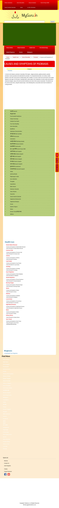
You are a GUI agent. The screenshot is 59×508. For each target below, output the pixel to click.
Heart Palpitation (10, 272)
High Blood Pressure (11, 304)
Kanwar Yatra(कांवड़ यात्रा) (16, 211)
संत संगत (4, 404)
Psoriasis (36, 57)
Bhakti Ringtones (10, 52)
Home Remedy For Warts (11, 313)
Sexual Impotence (10, 277)
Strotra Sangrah (7, 392)
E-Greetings (6, 432)
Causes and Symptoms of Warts (13, 311)
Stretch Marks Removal (11, 244)
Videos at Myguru (7, 383)
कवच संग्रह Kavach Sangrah (16, 164)
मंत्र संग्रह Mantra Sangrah (15, 161)
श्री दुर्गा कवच (13, 113)
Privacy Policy (6, 441)
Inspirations (13, 184)
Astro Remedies (13, 126)
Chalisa (5, 469)
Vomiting (8, 266)
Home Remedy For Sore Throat (13, 322)
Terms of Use (6, 444)
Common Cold (9, 250)
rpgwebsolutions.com (31, 504)
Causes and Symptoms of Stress (13, 290)
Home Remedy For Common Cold (13, 253)
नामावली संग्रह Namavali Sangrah (17, 169)
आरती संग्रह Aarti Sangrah (16, 151)
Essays (11, 204)
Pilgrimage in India (14, 176)
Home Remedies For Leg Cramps (13, 264)
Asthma (8, 255)
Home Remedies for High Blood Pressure (14, 308)
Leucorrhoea (9, 299)
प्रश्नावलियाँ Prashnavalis (15, 146)
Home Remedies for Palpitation (12, 275)
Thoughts (12, 181)
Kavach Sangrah (7, 409)
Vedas (11, 171)
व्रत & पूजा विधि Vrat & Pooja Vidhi (18, 149)
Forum (4, 371)
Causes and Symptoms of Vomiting (13, 268)
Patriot (4, 406)
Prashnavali (6, 366)
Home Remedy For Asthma (12, 259)
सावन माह (57, 160)
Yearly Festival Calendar (15, 196)
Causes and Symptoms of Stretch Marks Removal (16, 246)
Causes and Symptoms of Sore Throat (14, 321)
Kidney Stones (9, 315)
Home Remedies (26, 57)
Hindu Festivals (21, 47)
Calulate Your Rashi (14, 121)
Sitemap (5, 448)
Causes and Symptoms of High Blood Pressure (15, 306)
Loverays (5, 446)
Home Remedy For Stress (11, 291)
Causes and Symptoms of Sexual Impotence (15, 279)
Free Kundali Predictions (15, 116)
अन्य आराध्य (5, 425)
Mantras (6, 460)
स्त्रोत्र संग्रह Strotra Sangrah (16, 159)
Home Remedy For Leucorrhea (12, 302)
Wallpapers (29, 52)
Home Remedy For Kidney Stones (13, 317)
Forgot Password (8, 471)
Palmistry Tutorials (14, 189)
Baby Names (13, 186)
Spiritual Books (13, 174)
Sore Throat (9, 319)
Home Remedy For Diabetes (12, 297)
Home (8, 57)
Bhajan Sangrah (7, 378)
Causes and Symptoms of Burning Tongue (15, 284)
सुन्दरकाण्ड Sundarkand (15, 166)
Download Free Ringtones (11, 353)
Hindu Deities (9, 47)
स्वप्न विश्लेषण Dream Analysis (16, 144)
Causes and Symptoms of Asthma (13, 257)
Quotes (4, 436)
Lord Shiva (57, 167)
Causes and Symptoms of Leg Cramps (14, 263)
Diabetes (8, 293)
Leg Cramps (9, 261)
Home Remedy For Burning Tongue (13, 286)
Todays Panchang (14, 118)
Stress (7, 288)
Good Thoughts (6, 385)
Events (21, 52)
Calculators (12, 139)
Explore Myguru (14, 206)
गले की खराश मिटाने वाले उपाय (11, 324)
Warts (7, 309)
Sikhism (12, 214)
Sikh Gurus (5, 362)
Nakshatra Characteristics (16, 131)
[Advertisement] (29, 34)
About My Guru (6, 439)
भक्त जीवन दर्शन (6, 390)
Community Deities (7, 388)
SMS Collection (6, 414)
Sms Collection (13, 179)
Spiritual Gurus (6, 369)
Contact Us (6, 463)
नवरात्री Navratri (13, 111)
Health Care (32, 47)
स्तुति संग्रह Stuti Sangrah (15, 156)
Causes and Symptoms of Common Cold (14, 252)
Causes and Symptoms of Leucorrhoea (14, 301)
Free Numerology (44, 47)
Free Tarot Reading (14, 124)
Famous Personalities (8, 373)
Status (11, 209)
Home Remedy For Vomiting (12, 270)
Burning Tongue (10, 282)
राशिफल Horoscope (14, 136)
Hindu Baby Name (7, 434)
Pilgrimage (5, 429)
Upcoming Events (7, 395)
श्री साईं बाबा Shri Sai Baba (16, 133)
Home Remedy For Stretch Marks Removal (15, 248)
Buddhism (12, 129)
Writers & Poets (6, 376)
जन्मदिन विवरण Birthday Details (17, 141)
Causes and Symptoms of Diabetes (13, 295)
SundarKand (6, 427)
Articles (5, 416)
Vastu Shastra (13, 191)
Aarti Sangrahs (7, 465)
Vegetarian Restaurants (15, 199)
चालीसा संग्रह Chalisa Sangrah (16, 154)
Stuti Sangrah (6, 364)
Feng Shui (12, 194)
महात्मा (4, 421)
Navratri (5, 411)
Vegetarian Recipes (14, 201)
